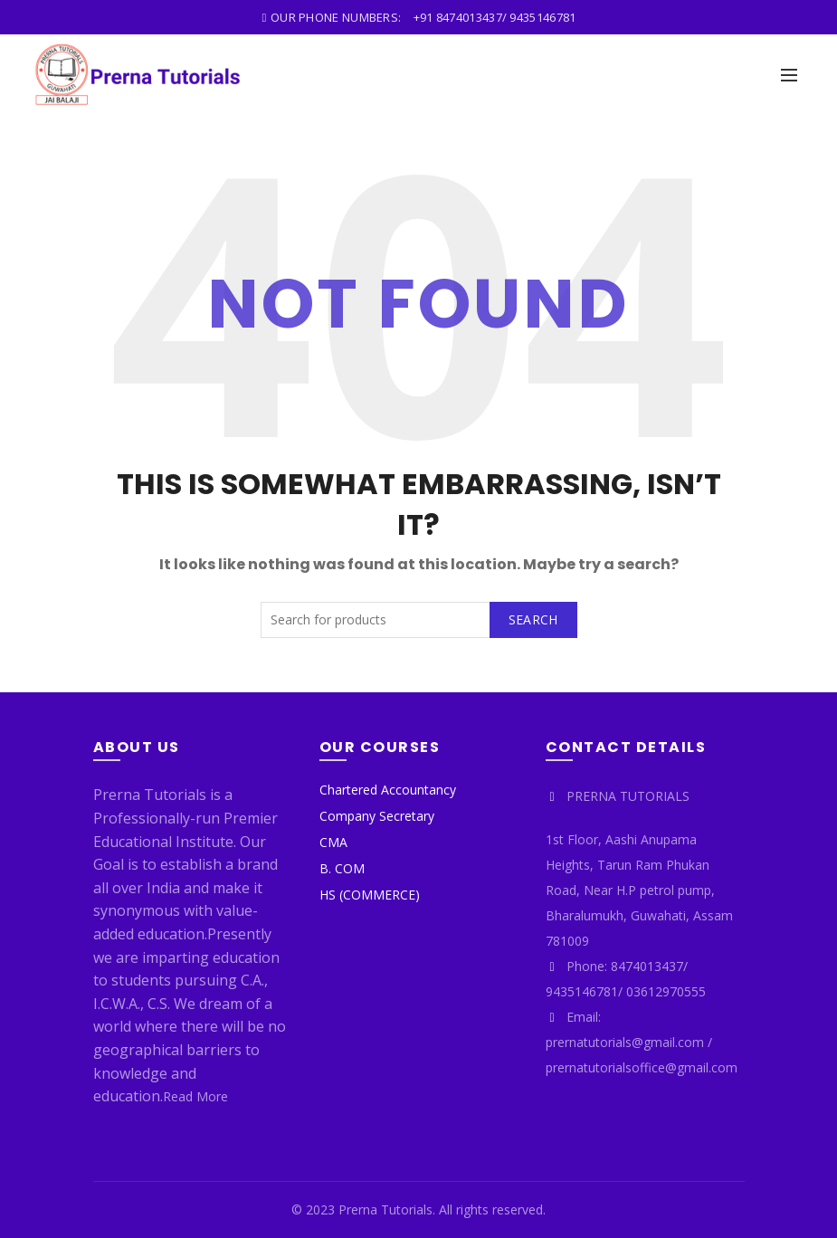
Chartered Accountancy (387, 789)
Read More (195, 1096)
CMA (333, 842)
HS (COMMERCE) (369, 894)
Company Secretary (376, 815)
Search (533, 619)
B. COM (342, 868)
